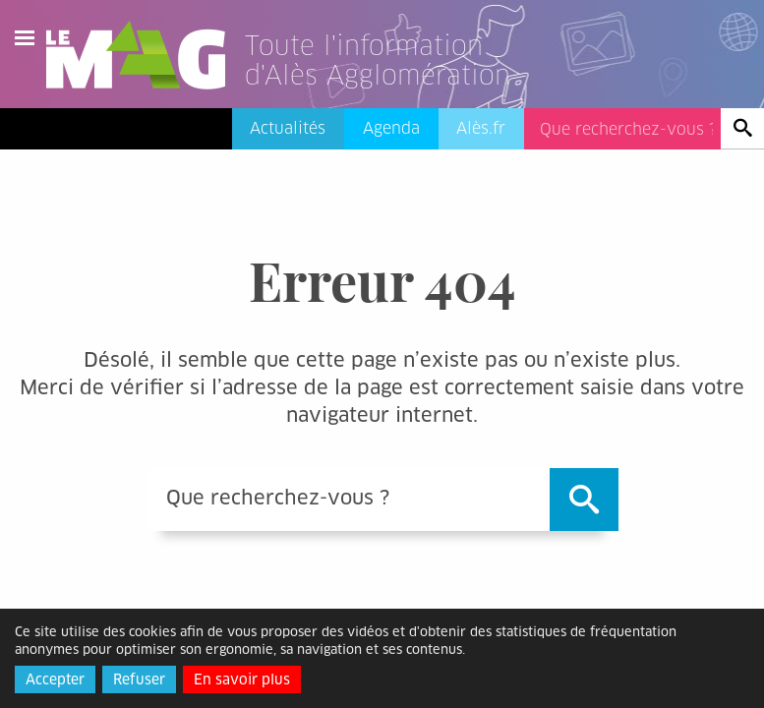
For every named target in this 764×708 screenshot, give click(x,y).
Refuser (139, 679)
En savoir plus (242, 679)
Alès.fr (480, 128)
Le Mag (144, 55)
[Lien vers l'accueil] (402, 83)
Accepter (55, 679)
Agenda (391, 128)
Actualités (287, 128)
